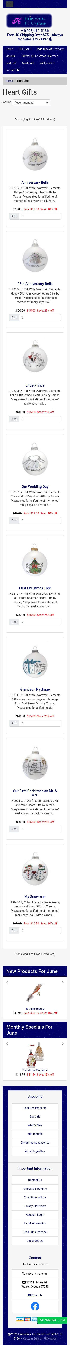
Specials (35, 1116)
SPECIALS (25, 49)
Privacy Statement (35, 1206)
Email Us (35, 1295)
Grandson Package (35, 689)
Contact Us (12, 70)
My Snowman (35, 897)
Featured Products (35, 1108)
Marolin (10, 56)
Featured (10, 63)
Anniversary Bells (35, 182)
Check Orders (35, 1240)
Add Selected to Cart (52, 1320)
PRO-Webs (49, 1338)
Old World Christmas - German (39, 56)
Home (9, 49)
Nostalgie (28, 63)
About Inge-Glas (35, 1151)
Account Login (35, 1214)
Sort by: (6, 102)
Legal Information (35, 1223)
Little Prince (35, 385)
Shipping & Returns (35, 1188)
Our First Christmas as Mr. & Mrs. (35, 793)
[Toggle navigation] (9, 4)
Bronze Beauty (35, 1008)
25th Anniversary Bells (34, 284)
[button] (10, 997)
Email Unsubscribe (34, 1232)
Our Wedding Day (35, 486)
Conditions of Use (35, 1197)
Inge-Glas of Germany (50, 49)
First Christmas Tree (35, 588)
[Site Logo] (35, 21)
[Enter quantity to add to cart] (40, 216)
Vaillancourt (47, 63)
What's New (35, 1125)
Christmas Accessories (35, 1142)
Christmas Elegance (35, 1070)
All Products (34, 1134)
